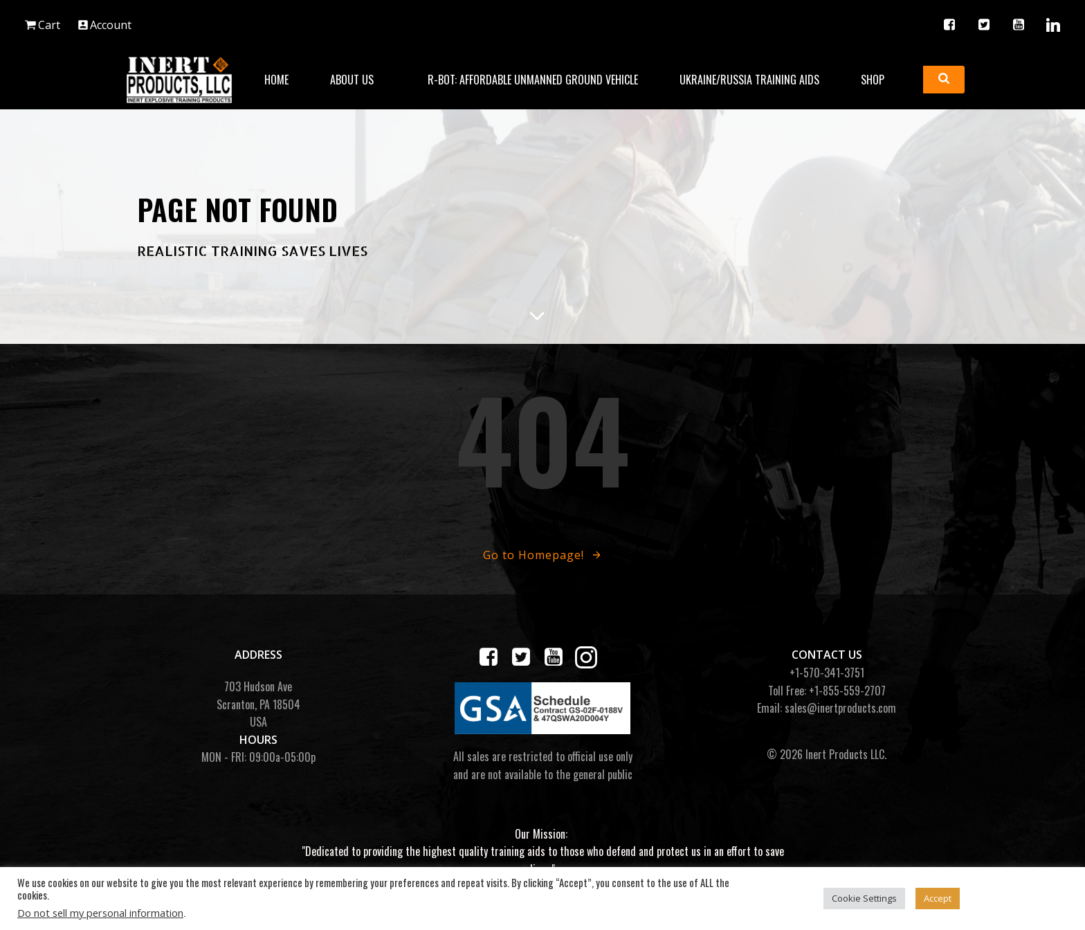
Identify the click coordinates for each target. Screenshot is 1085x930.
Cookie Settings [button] (864, 898)
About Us (358, 79)
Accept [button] (937, 898)
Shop (879, 79)
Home (276, 79)
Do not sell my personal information (100, 913)
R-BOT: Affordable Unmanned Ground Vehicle (533, 79)
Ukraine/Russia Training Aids (749, 79)
